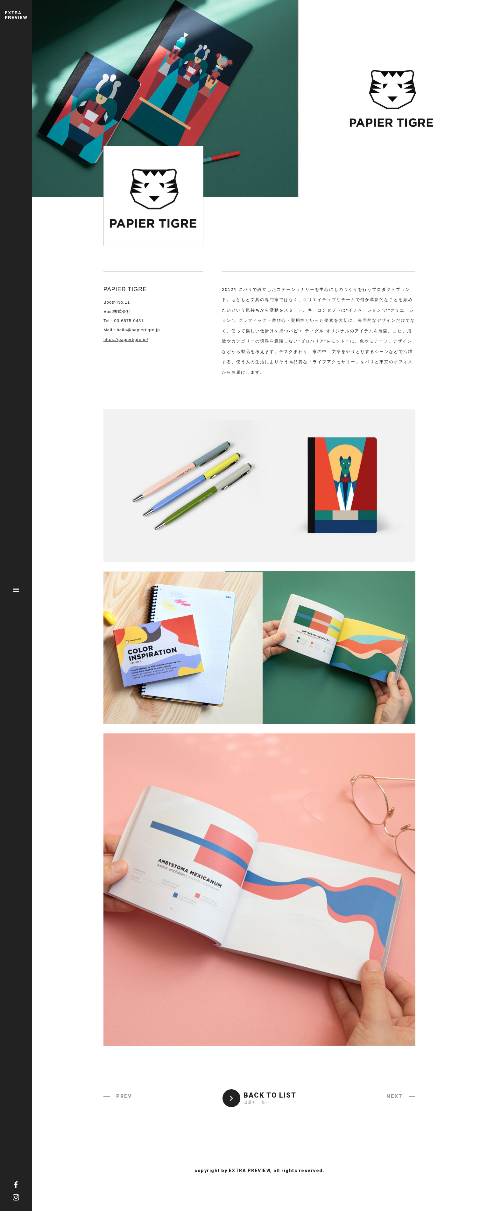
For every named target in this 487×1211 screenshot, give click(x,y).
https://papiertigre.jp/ (125, 339)
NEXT (394, 1096)
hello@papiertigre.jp (138, 330)
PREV (124, 1096)
